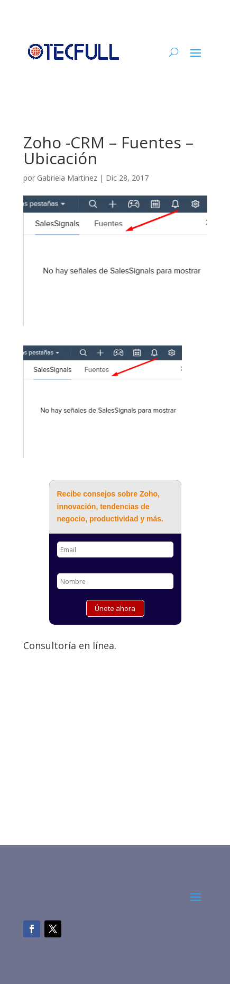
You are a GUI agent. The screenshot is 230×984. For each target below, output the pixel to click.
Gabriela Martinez (67, 178)
